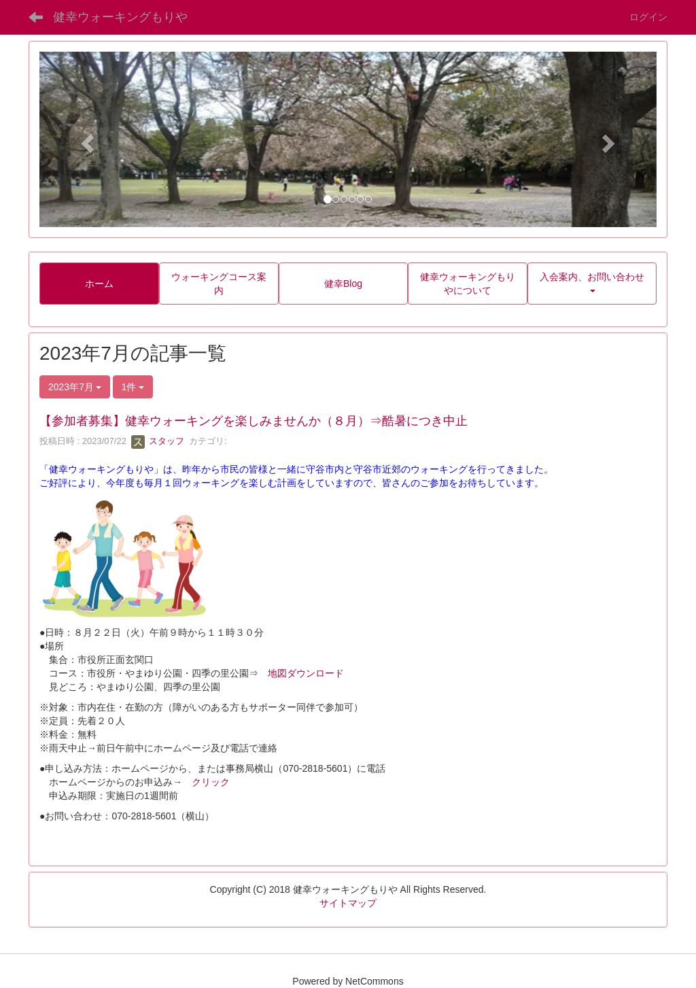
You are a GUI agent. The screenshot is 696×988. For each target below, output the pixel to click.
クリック (211, 782)
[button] (85, 139)
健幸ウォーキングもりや (120, 17)
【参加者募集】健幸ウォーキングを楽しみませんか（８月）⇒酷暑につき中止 (253, 421)
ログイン (648, 17)
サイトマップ (348, 903)
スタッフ (157, 441)
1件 (133, 386)
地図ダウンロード (306, 673)
